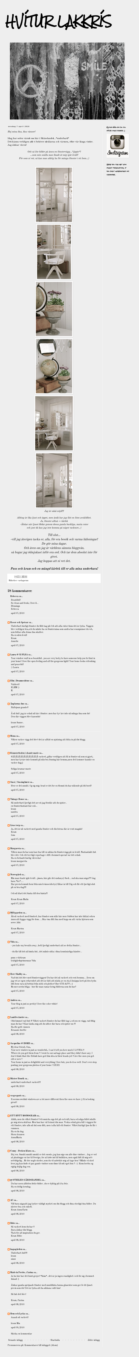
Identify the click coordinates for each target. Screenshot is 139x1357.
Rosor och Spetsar (19, 622)
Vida (12, 942)
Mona (13, 736)
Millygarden (16, 913)
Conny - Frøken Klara (20, 1151)
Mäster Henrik (17, 1079)
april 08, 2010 (17, 1034)
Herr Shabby (16, 974)
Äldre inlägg (94, 1340)
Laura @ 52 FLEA (19, 655)
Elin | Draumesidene (19, 681)
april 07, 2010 (17, 613)
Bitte (12, 1223)
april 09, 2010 (17, 1328)
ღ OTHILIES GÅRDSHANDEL (25, 1180)
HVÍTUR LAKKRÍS (58, 21)
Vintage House (17, 799)
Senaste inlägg (15, 1340)
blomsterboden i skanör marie (24, 753)
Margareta (15, 848)
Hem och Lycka (17, 1314)
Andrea (13, 1000)
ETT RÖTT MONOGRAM (23, 1116)
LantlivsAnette (17, 1017)
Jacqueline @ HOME (20, 1043)
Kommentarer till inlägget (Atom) (41, 1345)
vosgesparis (16, 1096)
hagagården (16, 1249)
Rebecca (14, 596)
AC (11, 1200)
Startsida (55, 1340)
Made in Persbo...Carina (21, 1272)
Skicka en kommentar (21, 1334)
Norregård (15, 875)
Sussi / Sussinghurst (19, 782)
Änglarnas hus (17, 704)
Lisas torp (15, 825)
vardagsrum (23, 581)
